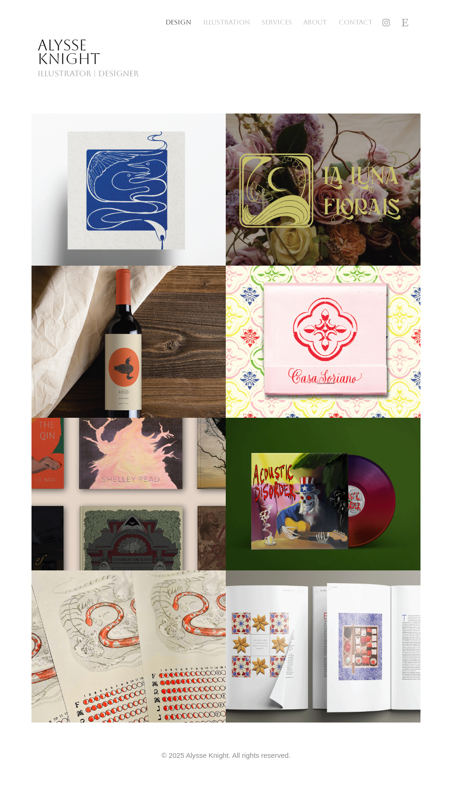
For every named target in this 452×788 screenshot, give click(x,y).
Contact (356, 22)
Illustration (226, 22)
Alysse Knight (69, 52)
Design (178, 22)
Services (277, 22)
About (315, 22)
